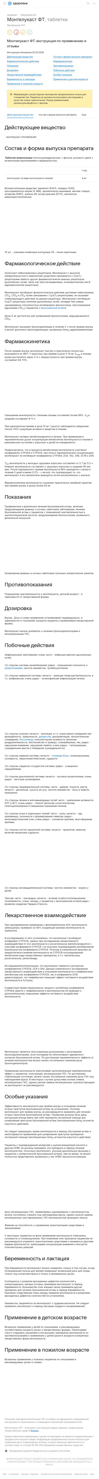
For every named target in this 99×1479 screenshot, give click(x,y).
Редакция (34, 1474)
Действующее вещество (20, 57)
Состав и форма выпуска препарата (72, 57)
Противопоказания (63, 66)
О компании (14, 1474)
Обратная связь (81, 1474)
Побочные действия (64, 70)
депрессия (45, 736)
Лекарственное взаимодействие (24, 75)
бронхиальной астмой (53, 307)
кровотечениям (13, 668)
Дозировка (12, 70)
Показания (12, 66)
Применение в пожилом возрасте (25, 84)
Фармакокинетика (62, 61)
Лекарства (12, 15)
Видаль (35, 1430)
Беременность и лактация (21, 79)
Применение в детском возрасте (70, 79)
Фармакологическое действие (23, 61)
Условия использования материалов (56, 1474)
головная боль (60, 755)
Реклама (25, 1474)
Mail (4, 1474)
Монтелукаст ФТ (28, 15)
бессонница (26, 739)
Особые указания (62, 75)
